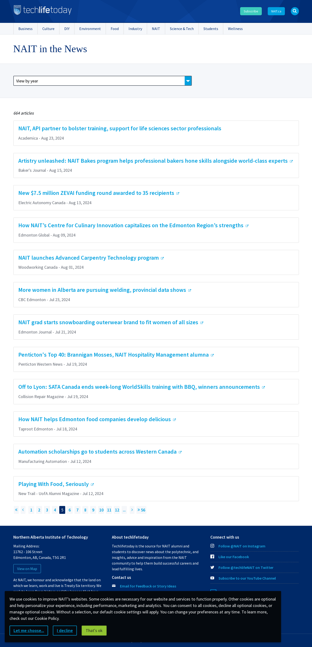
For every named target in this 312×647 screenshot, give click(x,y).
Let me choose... (29, 630)
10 (101, 510)
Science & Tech (182, 28)
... (124, 510)
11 (109, 510)
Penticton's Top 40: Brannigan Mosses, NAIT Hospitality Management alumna (114, 354)
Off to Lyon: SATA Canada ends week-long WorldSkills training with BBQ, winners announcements (139, 386)
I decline (65, 630)
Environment (90, 28)
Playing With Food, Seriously (54, 484)
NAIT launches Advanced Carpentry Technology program (89, 257)
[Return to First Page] (16, 510)
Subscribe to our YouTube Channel (243, 578)
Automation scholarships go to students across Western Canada (98, 451)
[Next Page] (132, 510)
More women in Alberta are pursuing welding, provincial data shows (102, 289)
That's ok (94, 630)
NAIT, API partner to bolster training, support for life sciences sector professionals (119, 128)
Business (25, 28)
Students (210, 28)
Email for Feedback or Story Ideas (148, 586)
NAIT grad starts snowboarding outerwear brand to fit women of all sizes (108, 322)
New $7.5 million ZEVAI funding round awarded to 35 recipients (96, 193)
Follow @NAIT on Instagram (237, 546)
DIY (66, 28)
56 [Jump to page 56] (141, 510)
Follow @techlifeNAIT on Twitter (241, 567)
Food (115, 28)
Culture (48, 28)
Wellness (235, 28)
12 (117, 510)
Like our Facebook (229, 556)
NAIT (156, 28)
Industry (135, 28)
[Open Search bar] (295, 11)
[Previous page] (23, 510)
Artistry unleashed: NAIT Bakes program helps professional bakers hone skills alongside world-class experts (153, 160)
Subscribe (251, 11)
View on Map (27, 568)
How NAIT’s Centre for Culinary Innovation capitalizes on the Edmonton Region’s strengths (131, 225)
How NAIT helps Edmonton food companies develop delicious (95, 419)
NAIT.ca (276, 11)
